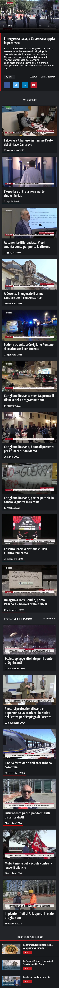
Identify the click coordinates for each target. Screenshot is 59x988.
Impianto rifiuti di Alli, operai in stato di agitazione (29, 915)
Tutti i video (49, 618)
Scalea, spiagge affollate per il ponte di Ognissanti (29, 660)
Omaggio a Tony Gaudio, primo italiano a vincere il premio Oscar (25, 601)
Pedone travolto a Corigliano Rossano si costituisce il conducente (29, 346)
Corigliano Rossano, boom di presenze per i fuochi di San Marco (29, 448)
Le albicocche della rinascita (36, 977)
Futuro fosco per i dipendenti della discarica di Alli (27, 815)
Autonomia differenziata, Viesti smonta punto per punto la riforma (27, 244)
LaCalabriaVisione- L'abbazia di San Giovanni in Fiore (38, 962)
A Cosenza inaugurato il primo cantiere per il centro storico (24, 295)
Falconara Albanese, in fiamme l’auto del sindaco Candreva (28, 142)
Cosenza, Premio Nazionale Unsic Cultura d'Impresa (26, 550)
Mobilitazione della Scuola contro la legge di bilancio (28, 865)
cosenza (33, 76)
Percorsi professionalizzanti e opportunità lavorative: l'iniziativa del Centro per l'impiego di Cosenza (28, 712)
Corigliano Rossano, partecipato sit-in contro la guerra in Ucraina (29, 499)
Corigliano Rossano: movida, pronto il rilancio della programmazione (29, 397)
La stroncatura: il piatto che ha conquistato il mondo (38, 946)
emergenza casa (48, 76)
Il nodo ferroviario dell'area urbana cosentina (28, 764)
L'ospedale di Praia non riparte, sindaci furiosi (24, 193)
